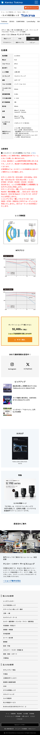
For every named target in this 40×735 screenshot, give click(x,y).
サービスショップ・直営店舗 (12, 716)
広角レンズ (25, 12)
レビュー (32, 42)
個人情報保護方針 (9, 729)
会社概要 (25, 713)
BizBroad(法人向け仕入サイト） (14, 706)
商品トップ (7, 38)
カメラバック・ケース (10, 617)
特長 (20, 38)
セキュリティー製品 (9, 670)
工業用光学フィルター (10, 678)
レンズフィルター (8, 601)
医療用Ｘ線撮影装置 (9, 682)
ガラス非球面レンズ (9, 690)
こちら (33, 153)
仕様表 (33, 38)
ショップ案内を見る (12, 580)
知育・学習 (6, 646)
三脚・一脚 (6, 613)
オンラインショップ (31, 8)
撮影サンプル (20, 42)
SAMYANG (20, 21)
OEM (4, 686)
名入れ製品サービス (9, 702)
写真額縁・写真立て (9, 625)
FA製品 (5, 674)
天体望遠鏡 (6, 633)
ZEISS (11, 21)
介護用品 (6, 658)
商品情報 (19, 713)
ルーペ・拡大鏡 (8, 638)
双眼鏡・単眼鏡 (8, 629)
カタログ (32, 716)
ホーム (2, 12)
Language (20, 719)
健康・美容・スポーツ (10, 654)
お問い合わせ (25, 716)
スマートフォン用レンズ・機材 (13, 609)
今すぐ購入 (21, 340)
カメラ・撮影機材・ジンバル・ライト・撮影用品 (18, 621)
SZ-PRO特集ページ (20, 503)
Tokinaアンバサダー (20, 725)
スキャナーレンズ (8, 694)
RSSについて (32, 729)
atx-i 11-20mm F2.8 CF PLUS (16, 34)
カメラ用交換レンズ (11, 12)
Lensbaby (31, 21)
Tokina (19, 12)
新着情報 (13, 713)
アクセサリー (7, 42)
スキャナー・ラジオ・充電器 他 (13, 650)
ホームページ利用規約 (21, 729)
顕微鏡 (5, 642)
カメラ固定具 (7, 698)
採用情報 (31, 713)
